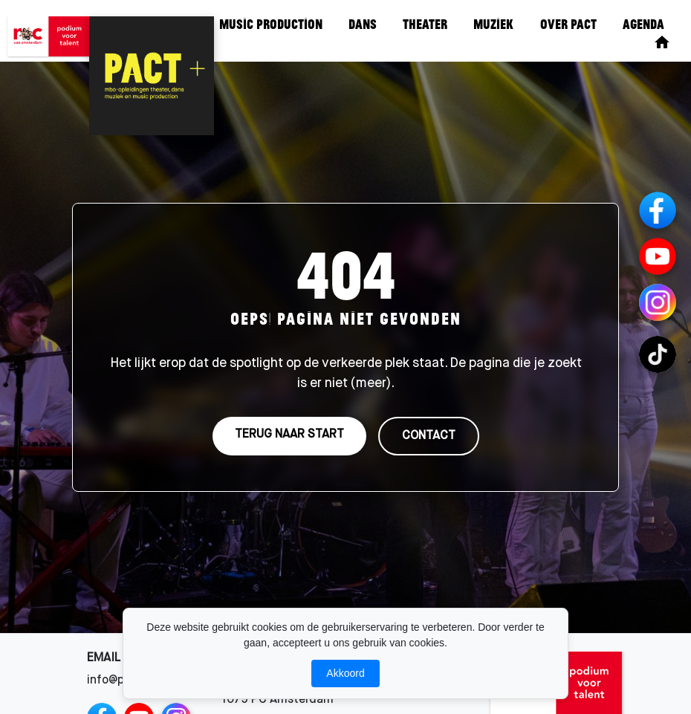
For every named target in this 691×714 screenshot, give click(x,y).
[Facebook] (657, 210)
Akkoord (345, 673)
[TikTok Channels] (657, 354)
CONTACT (428, 436)
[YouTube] (657, 256)
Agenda (643, 24)
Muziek (493, 24)
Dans (362, 24)
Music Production (270, 24)
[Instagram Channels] (657, 302)
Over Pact (568, 24)
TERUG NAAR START (289, 435)
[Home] (662, 42)
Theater (425, 24)
